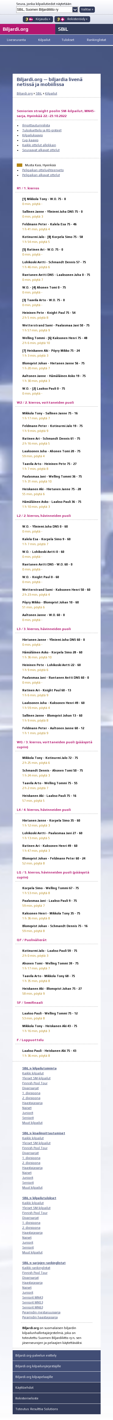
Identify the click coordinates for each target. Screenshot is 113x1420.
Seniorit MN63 (32, 1307)
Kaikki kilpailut (33, 1073)
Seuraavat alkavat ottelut (41, 150)
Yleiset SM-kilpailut (36, 1078)
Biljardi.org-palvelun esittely (35, 1355)
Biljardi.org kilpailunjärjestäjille (38, 1366)
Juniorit (27, 1112)
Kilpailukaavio (32, 135)
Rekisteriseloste (26, 1398)
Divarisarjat (30, 1088)
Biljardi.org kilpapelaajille (34, 1377)
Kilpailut (44, 39)
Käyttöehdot (24, 1387)
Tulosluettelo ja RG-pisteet (42, 130)
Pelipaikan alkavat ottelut (41, 175)
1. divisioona (31, 1093)
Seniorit (28, 1117)
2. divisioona (31, 1098)
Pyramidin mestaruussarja (41, 1312)
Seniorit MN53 (32, 1302)
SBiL (63, 29)
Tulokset (68, 39)
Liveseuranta (16, 39)
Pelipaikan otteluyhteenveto (43, 170)
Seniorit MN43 (32, 1297)
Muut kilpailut (32, 1122)
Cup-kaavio (30, 140)
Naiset (27, 1108)
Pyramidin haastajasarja (40, 1317)
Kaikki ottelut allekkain (39, 145)
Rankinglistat (96, 39)
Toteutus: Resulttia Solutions (36, 1409)
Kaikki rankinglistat (36, 1267)
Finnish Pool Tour (35, 1083)
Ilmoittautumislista (36, 125)
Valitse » (87, 9)
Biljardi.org (25, 93)
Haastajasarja (32, 1103)
